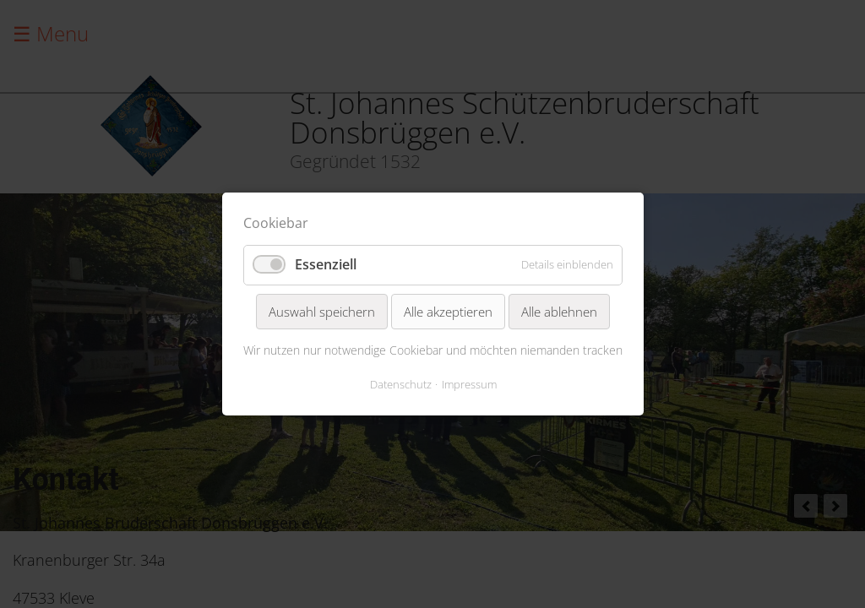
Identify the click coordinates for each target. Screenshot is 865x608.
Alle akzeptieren (448, 311)
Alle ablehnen (559, 311)
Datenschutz (400, 384)
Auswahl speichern (322, 311)
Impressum (468, 384)
